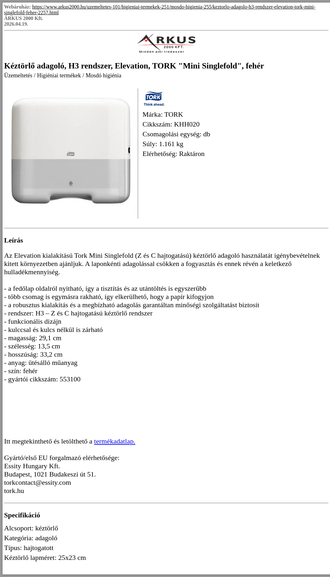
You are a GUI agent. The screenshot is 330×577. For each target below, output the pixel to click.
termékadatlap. (114, 441)
